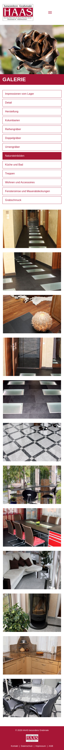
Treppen (10, 173)
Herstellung (11, 111)
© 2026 (32, 730)
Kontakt (14, 746)
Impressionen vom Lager (19, 93)
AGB (51, 746)
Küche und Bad (14, 164)
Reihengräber (13, 129)
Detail (8, 102)
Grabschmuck (13, 200)
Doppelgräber (13, 138)
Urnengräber (12, 147)
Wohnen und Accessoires (20, 182)
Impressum (40, 746)
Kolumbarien (12, 120)
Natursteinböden (14, 155)
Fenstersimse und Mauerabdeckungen (27, 191)
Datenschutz (27, 746)
